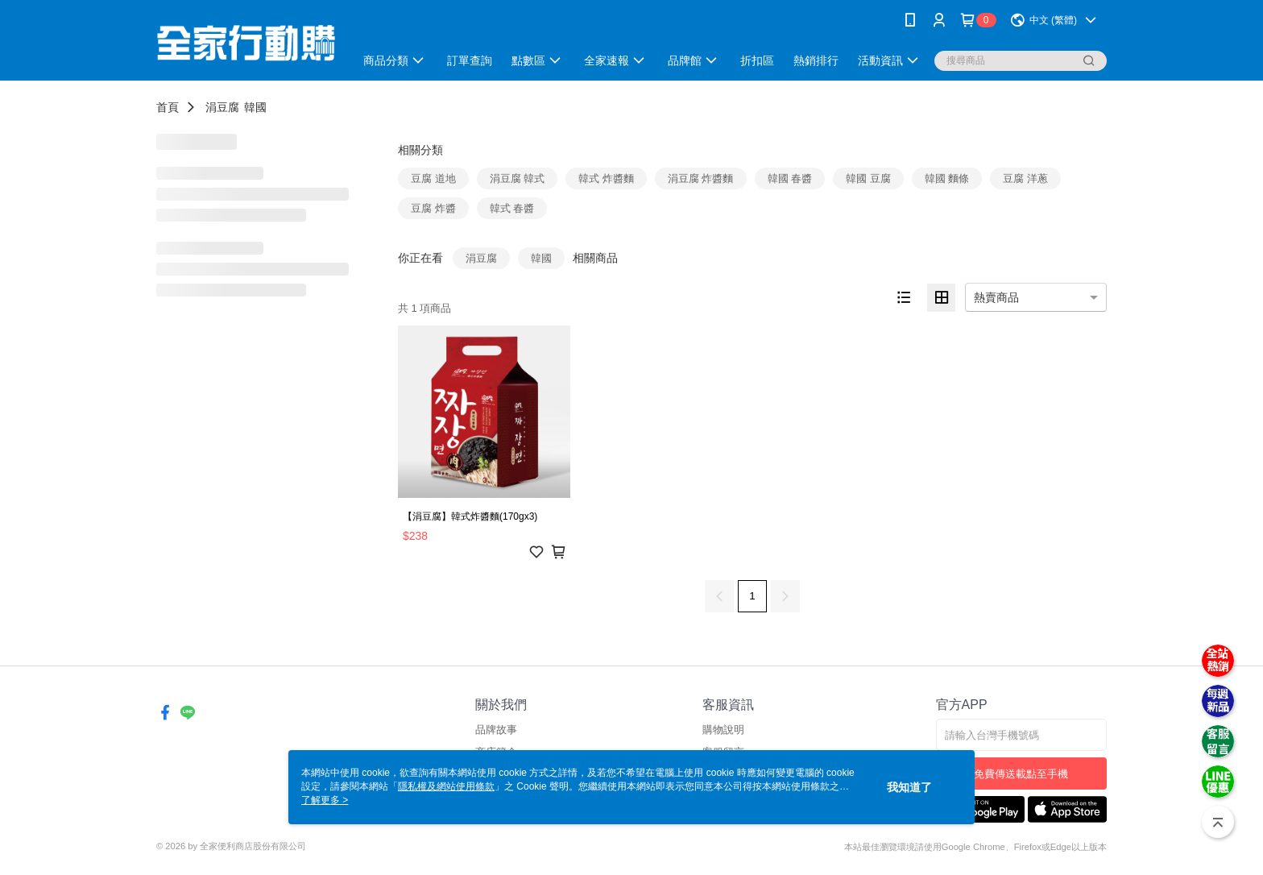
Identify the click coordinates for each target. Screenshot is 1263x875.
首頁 (167, 107)
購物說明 (723, 730)
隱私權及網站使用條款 (446, 786)
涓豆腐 (222, 107)
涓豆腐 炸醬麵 (701, 178)
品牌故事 (496, 730)
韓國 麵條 (947, 178)
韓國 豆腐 (868, 178)
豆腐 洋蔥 (1025, 178)
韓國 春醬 (790, 178)
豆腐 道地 (433, 178)
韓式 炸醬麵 (606, 178)
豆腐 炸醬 (433, 208)
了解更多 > (324, 800)
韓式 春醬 (512, 208)
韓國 (255, 107)
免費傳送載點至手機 (1021, 774)
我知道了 (909, 787)
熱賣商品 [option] (996, 297)
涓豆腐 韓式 (517, 178)
